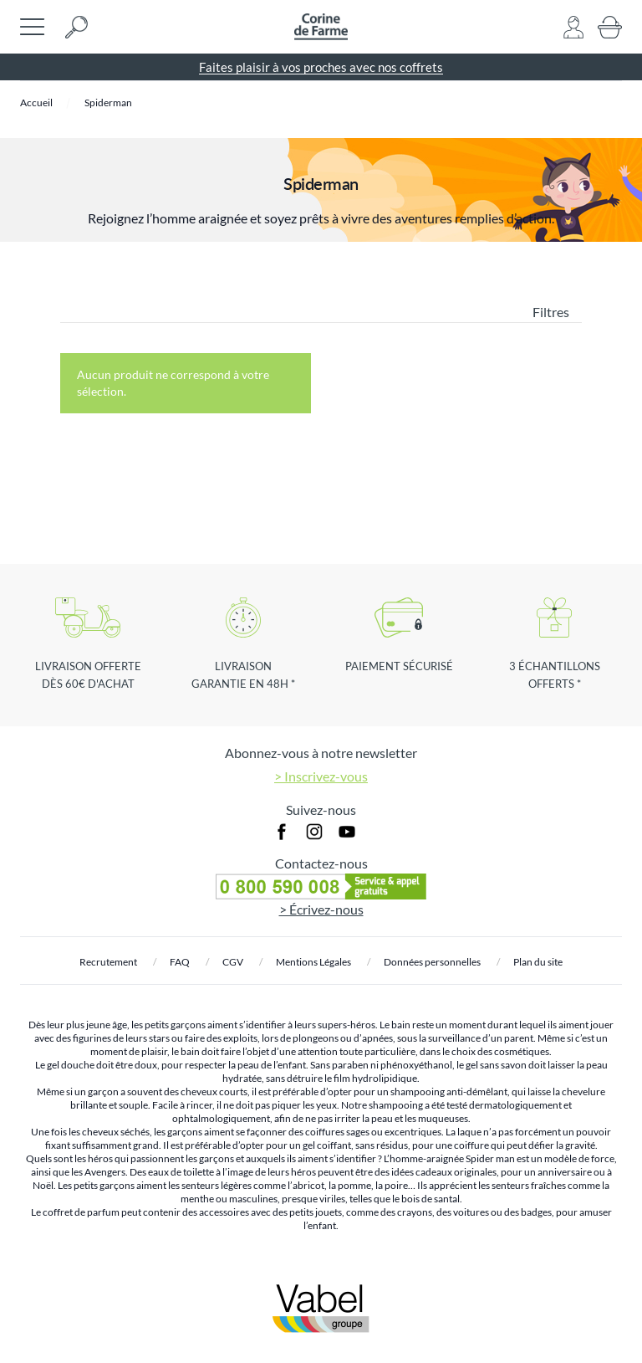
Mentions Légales (313, 962)
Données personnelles (432, 962)
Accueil (36, 102)
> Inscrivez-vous (321, 776)
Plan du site (538, 962)
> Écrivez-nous (321, 909)
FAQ (180, 962)
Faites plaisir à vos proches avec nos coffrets (321, 66)
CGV (232, 962)
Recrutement (108, 962)
